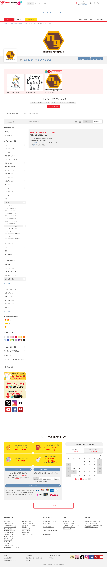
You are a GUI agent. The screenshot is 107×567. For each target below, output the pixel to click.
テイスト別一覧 (26, 530)
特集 (34, 145)
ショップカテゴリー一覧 (28, 534)
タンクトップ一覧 (8, 534)
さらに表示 (7, 283)
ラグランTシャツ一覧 (9, 530)
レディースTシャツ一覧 (10, 527)
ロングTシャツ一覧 (8, 536)
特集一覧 (24, 527)
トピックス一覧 (26, 529)
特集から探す (11, 367)
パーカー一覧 (7, 542)
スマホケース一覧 (8, 545)
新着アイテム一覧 (26, 521)
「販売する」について (68, 523)
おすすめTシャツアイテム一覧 (11, 547)
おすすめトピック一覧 (27, 523)
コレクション (97, 59)
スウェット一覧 (8, 540)
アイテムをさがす (8, 518)
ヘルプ (92, 20)
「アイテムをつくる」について (71, 525)
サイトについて (67, 529)
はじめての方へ (47, 534)
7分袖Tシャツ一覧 (8, 538)
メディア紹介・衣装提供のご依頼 (93, 525)
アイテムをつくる (48, 518)
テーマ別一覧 (25, 532)
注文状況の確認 (83, 4)
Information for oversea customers (53, 13)
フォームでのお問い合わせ (91, 523)
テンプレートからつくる (49, 521)
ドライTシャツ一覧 (8, 523)
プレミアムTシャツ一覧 (10, 525)
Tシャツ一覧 (7, 521)
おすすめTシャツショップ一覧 (30, 525)
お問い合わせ (99, 20)
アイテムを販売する (48, 527)
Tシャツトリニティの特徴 (50, 530)
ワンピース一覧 (8, 529)
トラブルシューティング (69, 527)
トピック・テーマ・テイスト (40, 143)
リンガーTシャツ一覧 (9, 532)
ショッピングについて (68, 521)
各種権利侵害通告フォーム (91, 527)
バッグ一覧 (6, 543)
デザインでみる (97, 121)
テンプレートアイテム (31, 113)
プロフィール (84, 59)
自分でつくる (46, 523)
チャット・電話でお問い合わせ (93, 521)
